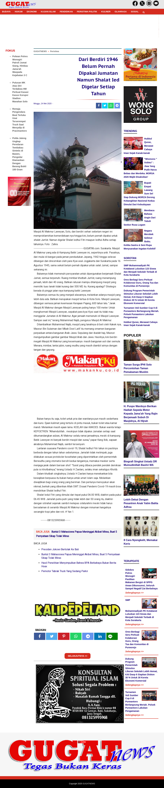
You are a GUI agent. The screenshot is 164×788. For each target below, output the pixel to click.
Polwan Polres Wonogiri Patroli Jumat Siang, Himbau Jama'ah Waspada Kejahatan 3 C (20, 66)
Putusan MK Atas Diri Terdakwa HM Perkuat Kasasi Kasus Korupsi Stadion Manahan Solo (20, 92)
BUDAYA (6, 11)
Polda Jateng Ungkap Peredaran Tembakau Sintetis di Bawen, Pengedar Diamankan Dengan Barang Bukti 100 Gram (19, 154)
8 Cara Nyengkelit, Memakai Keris (140, 542)
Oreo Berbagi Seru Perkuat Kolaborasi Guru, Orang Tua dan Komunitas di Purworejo (141, 282)
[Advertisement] (82, 765)
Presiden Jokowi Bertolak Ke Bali (60, 549)
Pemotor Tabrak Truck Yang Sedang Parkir (64, 571)
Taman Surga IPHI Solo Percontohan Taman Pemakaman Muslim (138, 368)
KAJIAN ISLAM (48, 11)
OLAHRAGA (121, 11)
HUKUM (18, 11)
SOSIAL (135, 11)
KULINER (106, 11)
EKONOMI (32, 11)
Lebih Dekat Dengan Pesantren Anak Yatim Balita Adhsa (141, 503)
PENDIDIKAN (66, 11)
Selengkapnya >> (134, 592)
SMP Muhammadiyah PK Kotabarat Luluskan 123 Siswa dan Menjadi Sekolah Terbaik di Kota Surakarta (141, 610)
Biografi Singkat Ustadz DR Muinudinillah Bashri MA (140, 463)
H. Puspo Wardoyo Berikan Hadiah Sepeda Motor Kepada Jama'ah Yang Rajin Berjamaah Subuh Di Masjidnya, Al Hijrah (141, 413)
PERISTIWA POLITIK (87, 11)
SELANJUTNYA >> (77, 656)
